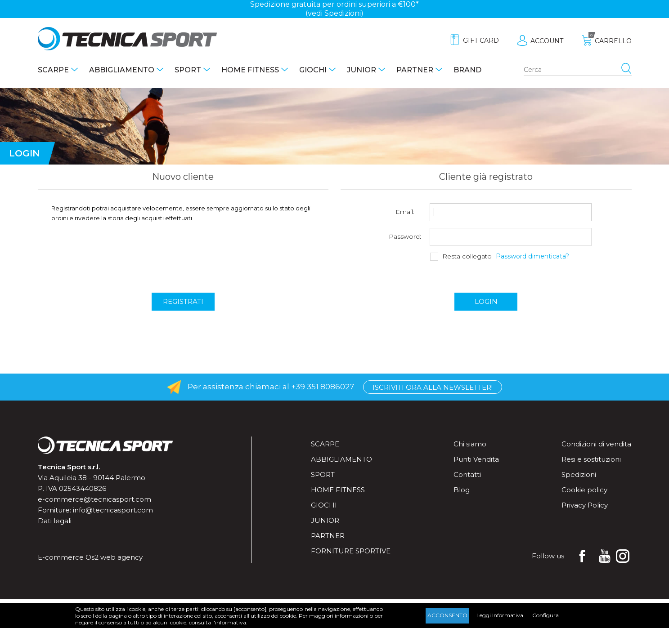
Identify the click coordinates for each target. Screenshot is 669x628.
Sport (188, 70)
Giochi (313, 70)
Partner (414, 70)
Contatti (467, 474)
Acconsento (447, 615)
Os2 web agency (114, 557)
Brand (467, 70)
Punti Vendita (476, 459)
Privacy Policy (584, 505)
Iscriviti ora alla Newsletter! (433, 387)
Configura (545, 615)
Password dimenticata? (532, 256)
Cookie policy (584, 489)
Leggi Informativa (499, 615)
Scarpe (53, 70)
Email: (404, 212)
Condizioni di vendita (596, 444)
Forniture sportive (351, 551)
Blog (461, 489)
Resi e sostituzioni (591, 459)
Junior (361, 70)
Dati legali (55, 521)
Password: (405, 237)
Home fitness (250, 70)
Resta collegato (467, 256)
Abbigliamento (121, 70)
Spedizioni (578, 474)
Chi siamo (469, 444)
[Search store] (578, 70)
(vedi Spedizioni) (334, 13)
